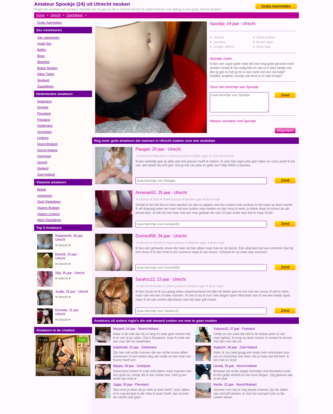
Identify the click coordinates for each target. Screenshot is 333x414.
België (41, 189)
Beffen (41, 50)
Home (40, 15)
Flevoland (44, 113)
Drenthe (42, 107)
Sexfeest (43, 80)
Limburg (42, 138)
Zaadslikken (74, 15)
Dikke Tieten (45, 74)
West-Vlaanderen (49, 220)
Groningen (44, 132)
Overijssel (44, 156)
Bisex (41, 56)
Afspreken (285, 130)
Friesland (43, 120)
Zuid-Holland (46, 174)
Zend (285, 95)
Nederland (44, 101)
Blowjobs (43, 62)
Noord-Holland (47, 150)
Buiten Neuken (47, 68)
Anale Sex (44, 43)
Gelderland (44, 126)
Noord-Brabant (47, 144)
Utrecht (55, 15)
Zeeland (42, 168)
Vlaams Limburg (48, 214)
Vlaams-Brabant (48, 208)
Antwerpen (44, 196)
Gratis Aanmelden (276, 6)
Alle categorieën (48, 38)
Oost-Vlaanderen (49, 202)
